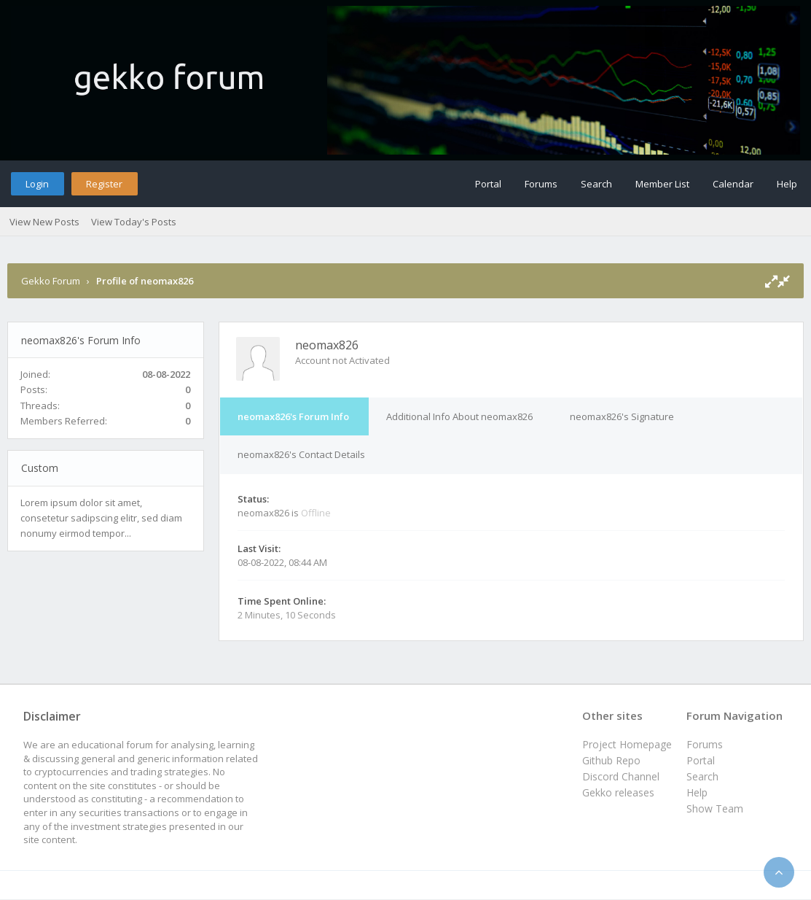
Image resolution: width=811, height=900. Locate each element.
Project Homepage (627, 744)
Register (104, 183)
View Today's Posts (133, 221)
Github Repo (611, 760)
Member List (662, 183)
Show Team (714, 808)
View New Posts (44, 221)
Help (787, 183)
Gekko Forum (50, 280)
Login (37, 183)
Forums (541, 183)
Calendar (733, 183)
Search (596, 183)
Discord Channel (620, 776)
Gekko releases (618, 792)
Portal (488, 183)
